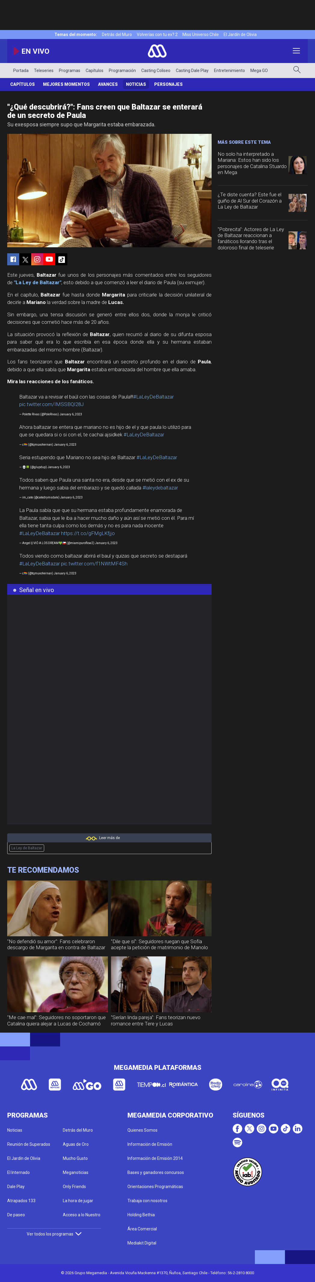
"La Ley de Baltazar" (37, 282)
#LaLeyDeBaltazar (153, 397)
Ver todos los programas (54, 1234)
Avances (108, 84)
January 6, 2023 (71, 414)
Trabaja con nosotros (147, 1200)
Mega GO (259, 70)
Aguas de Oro (76, 1144)
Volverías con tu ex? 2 (157, 34)
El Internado (18, 1172)
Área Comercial (142, 1228)
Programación (122, 70)
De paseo (16, 1214)
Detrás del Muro (117, 34)
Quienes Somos (142, 1130)
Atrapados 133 (21, 1200)
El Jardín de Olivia (240, 34)
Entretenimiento (229, 70)
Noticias (136, 84)
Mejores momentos (66, 84)
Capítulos (94, 70)
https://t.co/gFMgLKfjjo (88, 533)
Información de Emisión (149, 1144)
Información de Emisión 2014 (155, 1158)
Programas (69, 70)
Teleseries (44, 70)
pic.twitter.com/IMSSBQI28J (51, 404)
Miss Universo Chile (200, 34)
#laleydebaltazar (160, 488)
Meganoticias (75, 1172)
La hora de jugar (78, 1200)
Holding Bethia (141, 1214)
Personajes (168, 84)
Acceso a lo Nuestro (81, 1214)
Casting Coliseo (155, 70)
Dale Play (16, 1186)
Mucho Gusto (75, 1158)
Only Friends (74, 1186)
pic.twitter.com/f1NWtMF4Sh (94, 564)
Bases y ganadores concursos (155, 1172)
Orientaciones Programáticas (155, 1186)
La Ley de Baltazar (26, 848)
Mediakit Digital (141, 1243)
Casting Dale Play (192, 70)
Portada (21, 70)
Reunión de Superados (28, 1144)
